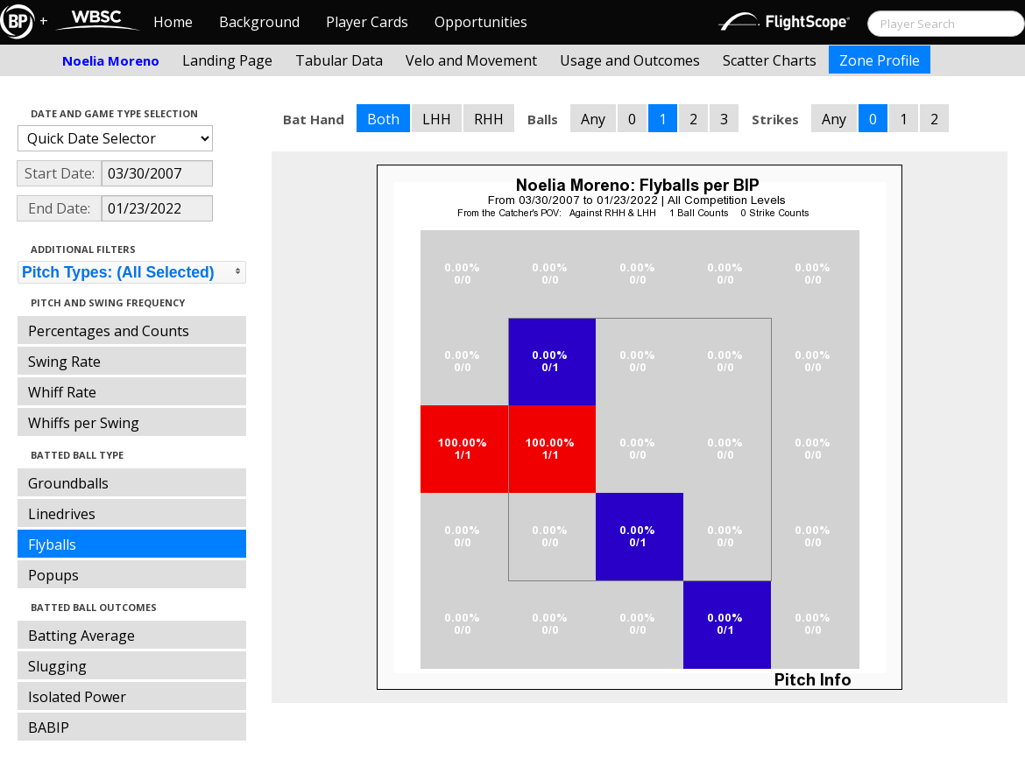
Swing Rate (64, 361)
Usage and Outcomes (630, 60)
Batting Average (81, 635)
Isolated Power (77, 696)
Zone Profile (879, 60)
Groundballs (68, 483)
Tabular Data (339, 60)
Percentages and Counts (108, 331)
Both (383, 119)
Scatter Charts (769, 60)
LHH (436, 119)
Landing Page (227, 60)
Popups (53, 575)
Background (259, 22)
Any (593, 119)
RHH (489, 119)
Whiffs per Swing (83, 422)
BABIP (48, 727)
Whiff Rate (62, 392)
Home (173, 22)
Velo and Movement (471, 60)
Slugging (57, 666)
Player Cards (367, 22)
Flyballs (52, 544)
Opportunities (481, 22)
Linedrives (61, 514)
